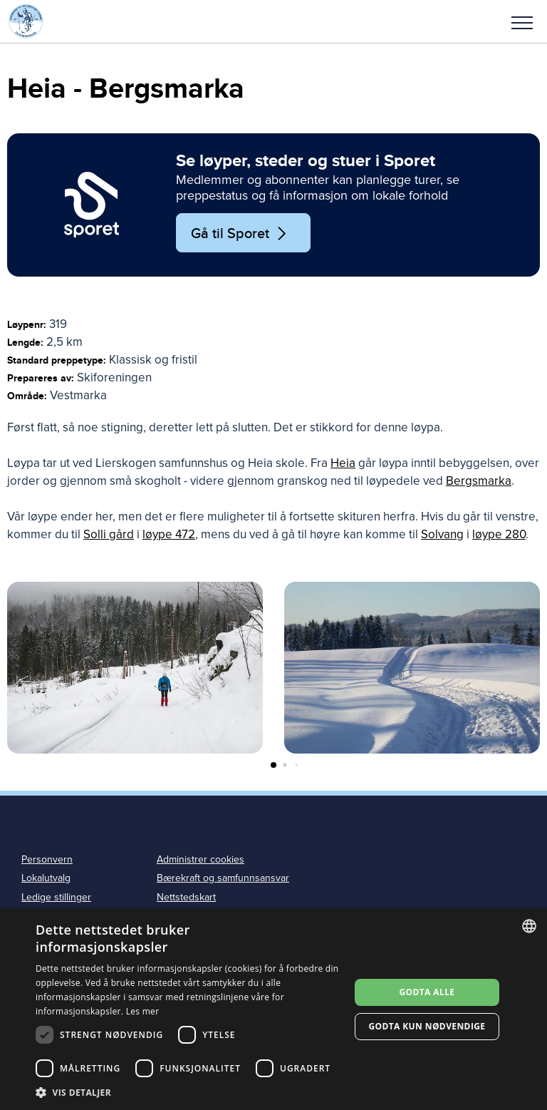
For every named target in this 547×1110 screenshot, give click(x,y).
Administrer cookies (200, 859)
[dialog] (273, 1009)
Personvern (47, 859)
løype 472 (168, 534)
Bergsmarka (478, 480)
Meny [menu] (522, 23)
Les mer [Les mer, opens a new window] (143, 1011)
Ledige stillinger (56, 897)
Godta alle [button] (426, 992)
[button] (522, 21)
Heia (342, 463)
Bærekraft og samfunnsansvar (223, 878)
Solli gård (108, 534)
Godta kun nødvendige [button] (426, 1026)
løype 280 (499, 534)
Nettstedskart (186, 897)
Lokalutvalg (46, 878)
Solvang (442, 534)
